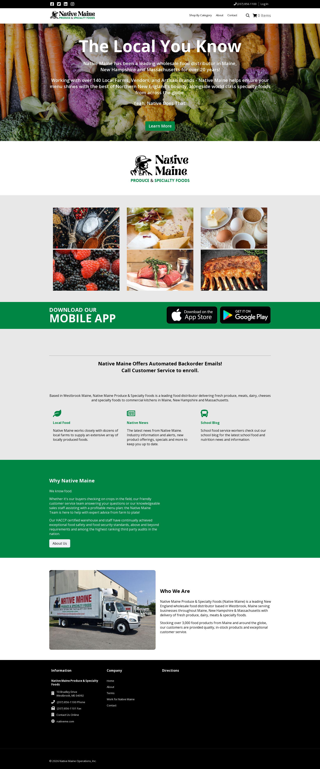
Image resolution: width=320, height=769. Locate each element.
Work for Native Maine (121, 699)
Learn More (160, 126)
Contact (111, 705)
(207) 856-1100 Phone (71, 702)
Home (110, 681)
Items (264, 15)
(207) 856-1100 (247, 4)
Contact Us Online (67, 715)
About (110, 687)
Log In (264, 4)
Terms (111, 693)
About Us (60, 543)
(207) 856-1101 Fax (69, 708)
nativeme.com (65, 721)
